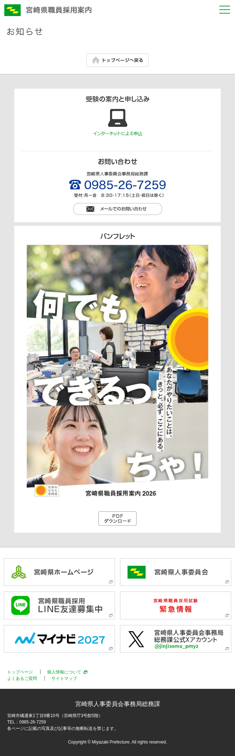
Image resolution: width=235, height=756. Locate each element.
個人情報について (64, 672)
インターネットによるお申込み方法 (117, 123)
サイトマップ (64, 678)
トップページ (20, 672)
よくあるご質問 (22, 678)
